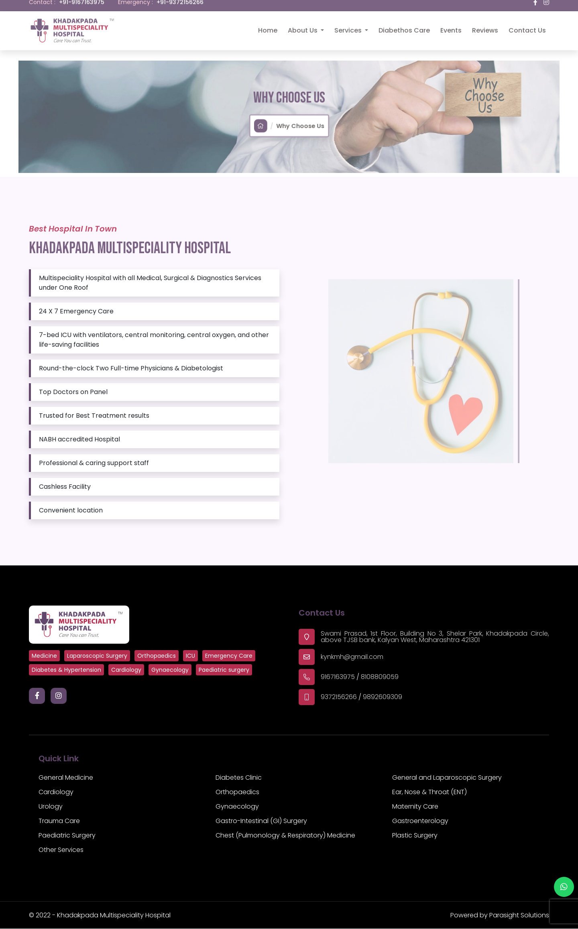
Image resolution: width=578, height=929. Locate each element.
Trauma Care (59, 821)
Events (451, 25)
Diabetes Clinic (239, 778)
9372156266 (339, 697)
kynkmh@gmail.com (352, 657)
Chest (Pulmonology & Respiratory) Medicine (285, 835)
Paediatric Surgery (67, 835)
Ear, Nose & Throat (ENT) (429, 792)
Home (267, 25)
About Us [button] (303, 25)
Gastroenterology (420, 821)
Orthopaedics (237, 792)
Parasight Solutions (519, 915)
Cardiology (56, 792)
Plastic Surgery (415, 835)
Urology (51, 806)
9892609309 (382, 697)
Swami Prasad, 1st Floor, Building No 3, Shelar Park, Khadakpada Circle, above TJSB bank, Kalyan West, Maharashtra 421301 (435, 637)
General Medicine (66, 778)
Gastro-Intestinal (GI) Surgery (261, 821)
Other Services (61, 850)
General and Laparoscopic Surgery (447, 778)
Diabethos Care (404, 25)
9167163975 (338, 677)
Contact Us (527, 25)
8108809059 (380, 677)
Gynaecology (237, 806)
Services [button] (348, 25)
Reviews (485, 25)
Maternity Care (415, 806)
